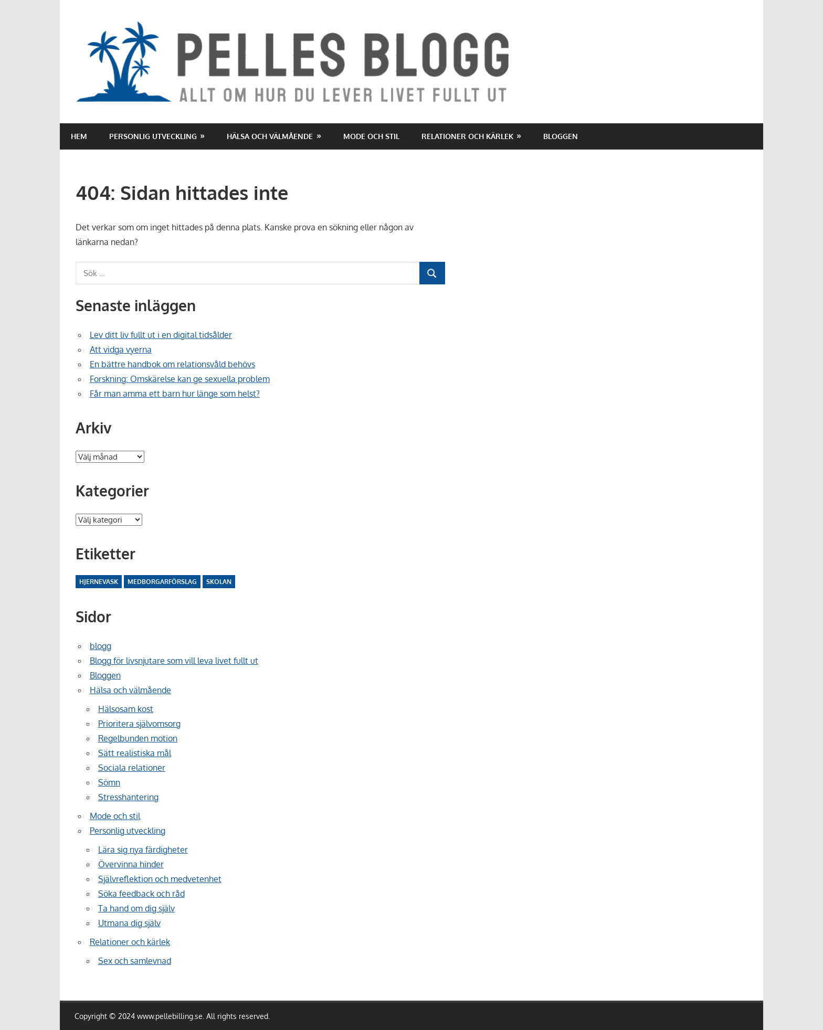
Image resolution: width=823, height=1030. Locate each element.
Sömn (109, 782)
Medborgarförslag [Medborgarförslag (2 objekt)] (162, 582)
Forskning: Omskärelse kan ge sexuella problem (180, 379)
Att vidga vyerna (121, 349)
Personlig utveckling (153, 136)
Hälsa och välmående (270, 136)
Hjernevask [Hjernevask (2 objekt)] (98, 582)
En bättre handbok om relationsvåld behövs (172, 364)
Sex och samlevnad (134, 960)
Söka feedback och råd (141, 893)
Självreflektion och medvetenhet (159, 879)
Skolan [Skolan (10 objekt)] (218, 582)
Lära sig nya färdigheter (143, 849)
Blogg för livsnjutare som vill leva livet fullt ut (174, 660)
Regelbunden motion (137, 738)
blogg (100, 646)
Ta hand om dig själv (136, 908)
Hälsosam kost (125, 709)
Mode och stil (371, 136)
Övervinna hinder (131, 864)
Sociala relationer (131, 767)
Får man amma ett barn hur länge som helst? (175, 393)
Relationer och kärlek (467, 136)
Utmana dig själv (129, 923)
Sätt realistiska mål (134, 753)
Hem (79, 136)
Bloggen (560, 136)
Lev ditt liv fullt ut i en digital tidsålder (161, 335)
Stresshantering (128, 797)
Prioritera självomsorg (139, 723)
